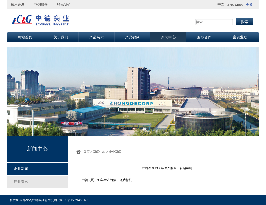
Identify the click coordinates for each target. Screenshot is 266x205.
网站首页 (25, 37)
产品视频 (132, 37)
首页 (86, 152)
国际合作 (204, 37)
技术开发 (17, 4)
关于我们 (61, 37)
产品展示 (96, 37)
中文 (220, 4)
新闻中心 (168, 37)
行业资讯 (21, 182)
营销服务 (41, 4)
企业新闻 (21, 169)
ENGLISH (235, 4)
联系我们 (64, 4)
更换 (249, 4)
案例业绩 (240, 37)
